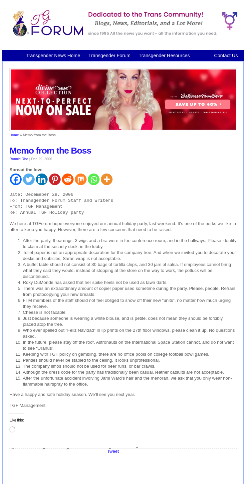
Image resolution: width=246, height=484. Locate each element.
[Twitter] (29, 179)
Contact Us (226, 55)
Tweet (113, 451)
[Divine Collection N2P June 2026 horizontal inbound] (123, 129)
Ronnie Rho (18, 159)
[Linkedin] (42, 179)
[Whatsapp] (94, 179)
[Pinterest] (55, 179)
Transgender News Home (53, 55)
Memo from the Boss (50, 151)
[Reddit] (68, 179)
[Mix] (81, 179)
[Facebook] (16, 179)
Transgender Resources (164, 55)
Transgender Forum (109, 55)
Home (14, 135)
